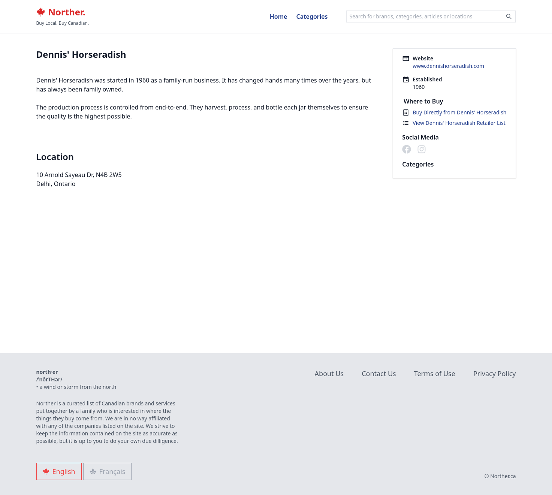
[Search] (509, 16)
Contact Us (379, 373)
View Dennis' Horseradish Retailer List (459, 122)
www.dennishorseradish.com (448, 65)
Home (278, 16)
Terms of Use (434, 373)
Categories (312, 16)
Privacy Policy (494, 373)
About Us (329, 373)
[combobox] (431, 16)
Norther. (60, 12)
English (59, 471)
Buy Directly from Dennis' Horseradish (459, 112)
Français (108, 471)
